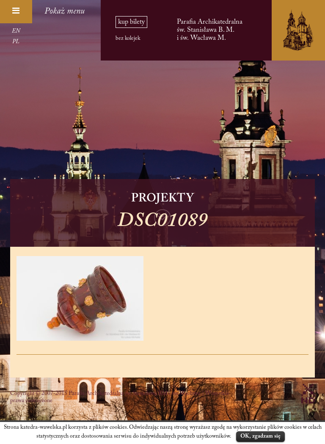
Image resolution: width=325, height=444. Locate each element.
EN (16, 31)
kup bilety (131, 22)
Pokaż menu (64, 11)
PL (15, 42)
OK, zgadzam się (260, 436)
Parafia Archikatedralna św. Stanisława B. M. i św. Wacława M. (209, 30)
